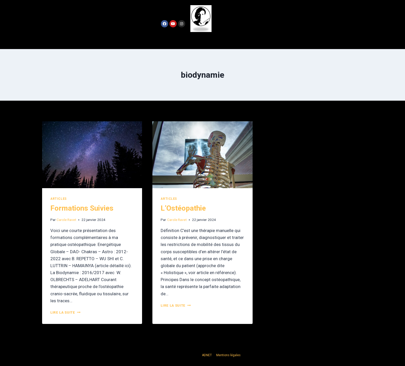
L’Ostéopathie (183, 208)
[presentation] (92, 154)
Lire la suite (65, 312)
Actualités (201, 40)
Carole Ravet (66, 220)
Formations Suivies (81, 208)
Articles (58, 199)
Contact (230, 40)
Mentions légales (228, 355)
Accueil (173, 40)
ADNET (207, 355)
